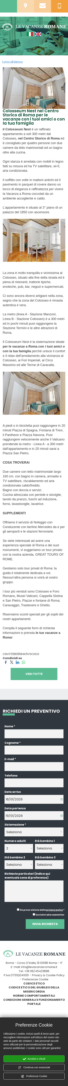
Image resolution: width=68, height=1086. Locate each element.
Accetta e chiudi (34, 1059)
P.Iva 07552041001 (16, 975)
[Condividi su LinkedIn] (18, 662)
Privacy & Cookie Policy (48, 975)
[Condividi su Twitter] (12, 662)
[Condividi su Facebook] (6, 662)
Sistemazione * (15, 825)
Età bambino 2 (14, 857)
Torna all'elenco (12, 62)
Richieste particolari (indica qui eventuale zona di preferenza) (27, 875)
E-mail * (10, 759)
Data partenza (15, 808)
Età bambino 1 (45, 841)
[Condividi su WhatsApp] (23, 662)
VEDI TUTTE (34, 674)
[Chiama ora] (59, 6)
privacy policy (54, 910)
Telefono (10, 775)
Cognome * (12, 743)
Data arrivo (12, 792)
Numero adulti (15, 841)
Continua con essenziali (34, 1067)
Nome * (9, 726)
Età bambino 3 (45, 857)
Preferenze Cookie (34, 1076)
